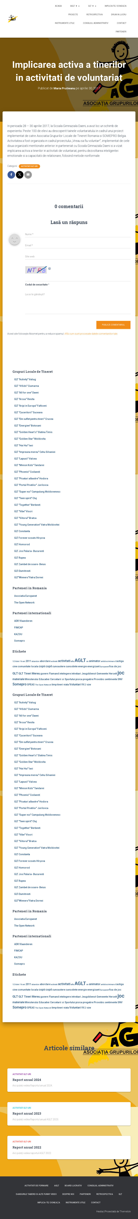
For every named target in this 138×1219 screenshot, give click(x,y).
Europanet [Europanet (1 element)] (104, 667)
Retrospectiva (94, 14)
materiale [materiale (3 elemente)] (18, 679)
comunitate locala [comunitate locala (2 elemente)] (28, 666)
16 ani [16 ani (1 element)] (22, 661)
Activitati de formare (36, 1185)
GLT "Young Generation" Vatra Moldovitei (36, 524)
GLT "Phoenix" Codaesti (27, 471)
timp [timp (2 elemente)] (54, 684)
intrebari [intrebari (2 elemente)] (76, 673)
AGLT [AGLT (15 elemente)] (80, 660)
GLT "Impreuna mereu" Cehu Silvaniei (34, 452)
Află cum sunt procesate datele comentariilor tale (91, 333)
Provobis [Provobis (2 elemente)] (99, 679)
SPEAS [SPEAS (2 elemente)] (31, 684)
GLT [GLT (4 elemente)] (15, 673)
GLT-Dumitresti (22, 570)
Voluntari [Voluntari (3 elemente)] (75, 684)
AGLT (56, 1185)
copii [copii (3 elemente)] (42, 666)
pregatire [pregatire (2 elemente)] (88, 679)
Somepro (19, 640)
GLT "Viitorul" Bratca (25, 518)
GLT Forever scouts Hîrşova (29, 537)
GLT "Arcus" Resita (24, 399)
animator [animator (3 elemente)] (94, 660)
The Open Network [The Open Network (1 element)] (43, 685)
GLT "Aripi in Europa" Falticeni (30, 405)
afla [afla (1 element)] (72, 661)
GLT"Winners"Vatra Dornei (28, 577)
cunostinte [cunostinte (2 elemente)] (72, 666)
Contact (121, 23)
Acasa (58, 6)
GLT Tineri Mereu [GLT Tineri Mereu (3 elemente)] (29, 673)
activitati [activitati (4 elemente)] (64, 661)
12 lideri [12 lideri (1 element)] (16, 661)
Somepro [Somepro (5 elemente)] (19, 684)
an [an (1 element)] (87, 661)
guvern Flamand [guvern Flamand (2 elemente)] (49, 673)
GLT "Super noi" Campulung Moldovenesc (37, 491)
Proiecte (73, 14)
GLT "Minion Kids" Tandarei (29, 465)
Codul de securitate (36, 284)
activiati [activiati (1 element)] (54, 661)
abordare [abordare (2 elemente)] (45, 661)
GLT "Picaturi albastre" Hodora (31, 478)
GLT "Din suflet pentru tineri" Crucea (33, 419)
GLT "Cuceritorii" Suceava (28, 412)
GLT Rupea (20, 557)
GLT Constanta (22, 531)
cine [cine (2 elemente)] (14, 666)
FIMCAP (18, 627)
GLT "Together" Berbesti (27, 504)
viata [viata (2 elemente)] (66, 684)
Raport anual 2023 (26, 1113)
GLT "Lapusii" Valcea (25, 458)
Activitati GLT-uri (29, 166)
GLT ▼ (92, 6)
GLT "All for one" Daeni (26, 392)
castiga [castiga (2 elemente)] (119, 661)
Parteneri (121, 31)
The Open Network (24, 602)
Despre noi (68, 1194)
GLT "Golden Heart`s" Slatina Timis (33, 432)
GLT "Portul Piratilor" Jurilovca (31, 485)
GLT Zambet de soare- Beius (30, 564)
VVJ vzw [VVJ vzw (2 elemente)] (86, 684)
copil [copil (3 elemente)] (49, 666)
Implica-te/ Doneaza (115, 6)
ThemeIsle (125, 1211)
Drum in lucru (118, 14)
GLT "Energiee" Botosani (27, 425)
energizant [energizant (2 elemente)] (93, 666)
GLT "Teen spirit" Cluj (25, 498)
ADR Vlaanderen (23, 621)
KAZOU (18, 634)
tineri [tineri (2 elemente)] (60, 684)
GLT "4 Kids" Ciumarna (26, 386)
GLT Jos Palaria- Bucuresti (29, 551)
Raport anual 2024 (26, 1080)
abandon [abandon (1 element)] (35, 661)
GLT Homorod (22, 544)
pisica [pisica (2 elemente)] (79, 679)
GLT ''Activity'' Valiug (25, 379)
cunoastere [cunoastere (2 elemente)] (58, 666)
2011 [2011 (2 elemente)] (28, 661)
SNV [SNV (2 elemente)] (120, 679)
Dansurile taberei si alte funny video (36, 1194)
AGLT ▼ (75, 6)
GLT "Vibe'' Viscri (23, 511)
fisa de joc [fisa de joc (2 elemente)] (115, 666)
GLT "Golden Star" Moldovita (30, 438)
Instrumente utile (64, 23)
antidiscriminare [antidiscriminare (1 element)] (108, 661)
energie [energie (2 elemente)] (82, 666)
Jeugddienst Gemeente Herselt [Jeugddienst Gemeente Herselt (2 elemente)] (99, 673)
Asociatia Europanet (25, 596)
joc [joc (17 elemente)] (120, 673)
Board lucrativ (73, 1185)
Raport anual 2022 (26, 1147)
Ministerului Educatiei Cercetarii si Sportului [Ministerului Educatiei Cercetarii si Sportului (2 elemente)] (50, 679)
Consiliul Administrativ (95, 23)
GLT (120, 1194)
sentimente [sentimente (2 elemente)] (111, 679)
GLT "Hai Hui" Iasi (23, 445)
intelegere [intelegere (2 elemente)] (65, 673)
